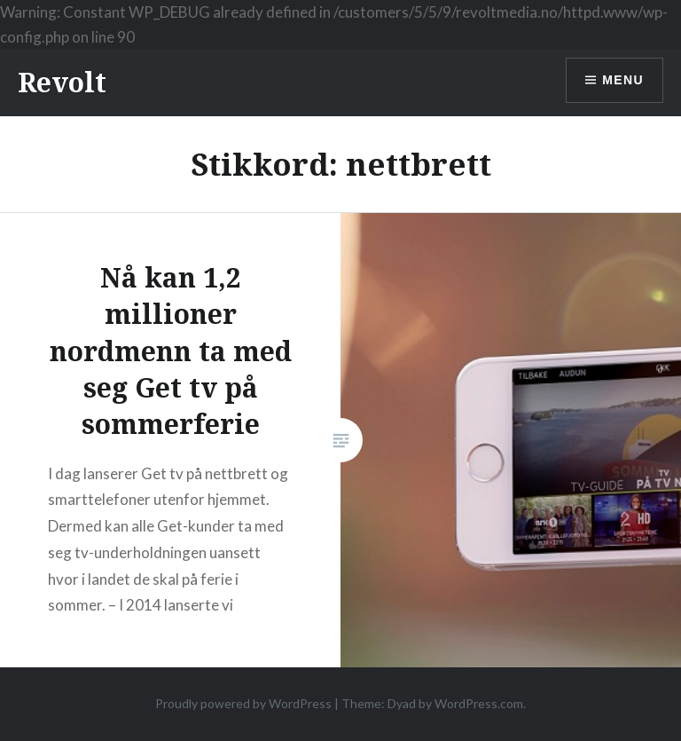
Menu (623, 80)
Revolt (62, 82)
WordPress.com (478, 703)
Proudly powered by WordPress (243, 703)
